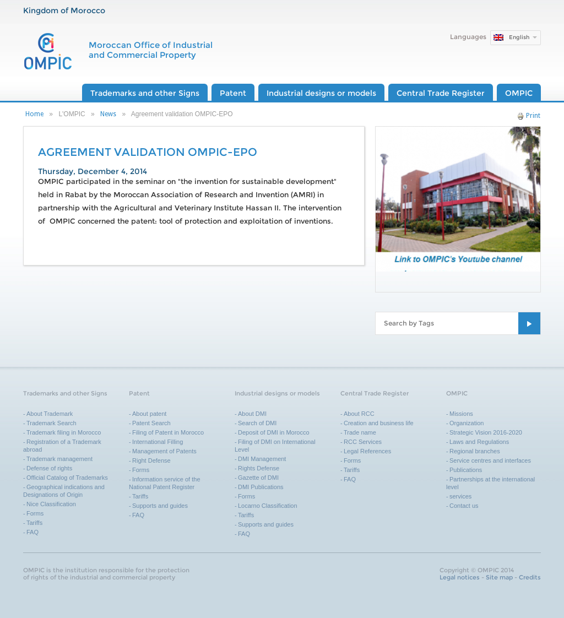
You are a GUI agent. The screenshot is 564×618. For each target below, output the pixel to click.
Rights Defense (258, 468)
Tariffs (34, 522)
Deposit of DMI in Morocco (274, 432)
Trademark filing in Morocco (63, 432)
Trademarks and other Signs (144, 93)
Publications (465, 470)
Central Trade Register (441, 93)
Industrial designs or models (321, 93)
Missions (461, 413)
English (519, 37)
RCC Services (363, 441)
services (460, 496)
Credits (530, 577)
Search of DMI (257, 423)
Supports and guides (160, 505)
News (108, 114)
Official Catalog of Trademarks (67, 477)
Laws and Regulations (479, 441)
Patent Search (151, 423)
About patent (149, 413)
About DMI (252, 413)
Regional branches (474, 451)
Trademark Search (51, 423)
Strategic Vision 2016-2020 (485, 432)
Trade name (360, 432)
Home (34, 114)
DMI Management (262, 459)
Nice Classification (51, 504)
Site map (499, 577)
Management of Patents (164, 451)
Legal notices (460, 577)
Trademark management (59, 459)
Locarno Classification (267, 505)
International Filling (157, 441)
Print (528, 116)
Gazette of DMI (258, 477)
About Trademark (49, 413)
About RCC (359, 413)
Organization (466, 423)
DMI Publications (261, 487)
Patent (233, 93)
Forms (35, 513)
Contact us (464, 505)
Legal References (367, 451)
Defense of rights (49, 468)
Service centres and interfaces (490, 460)
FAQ (32, 532)
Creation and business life (379, 423)
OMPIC (519, 93)
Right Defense (151, 460)
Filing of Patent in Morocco (168, 432)
